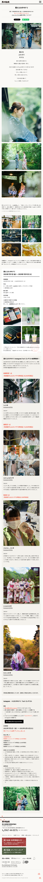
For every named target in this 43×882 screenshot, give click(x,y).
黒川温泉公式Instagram (11, 708)
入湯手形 (15, 286)
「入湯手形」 (15, 205)
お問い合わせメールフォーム (33, 347)
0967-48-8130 (19, 350)
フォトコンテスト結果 (17, 15)
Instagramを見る (8, 407)
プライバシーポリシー (7, 835)
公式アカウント (8, 775)
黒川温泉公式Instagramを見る (14, 721)
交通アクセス (17, 835)
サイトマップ (36, 835)
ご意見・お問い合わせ (26, 835)
